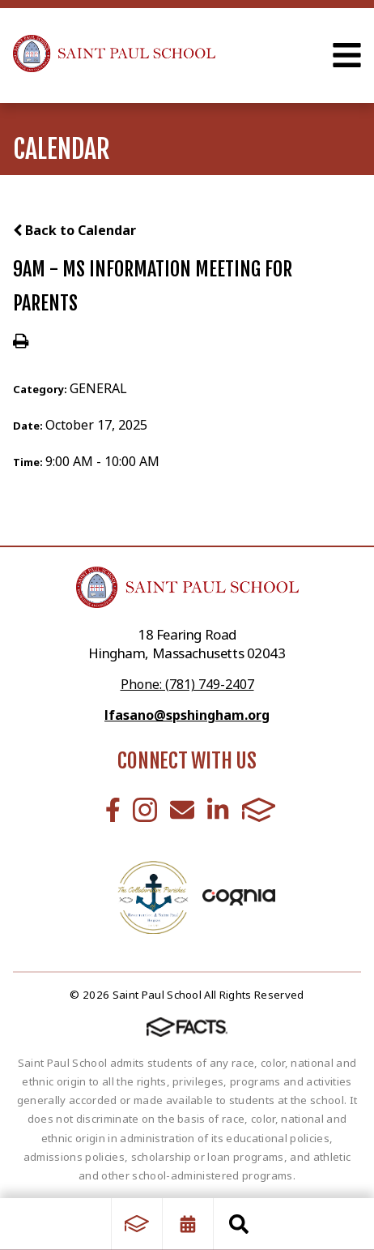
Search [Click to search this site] (239, 1224)
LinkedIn (217, 810)
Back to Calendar (74, 230)
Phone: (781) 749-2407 (187, 684)
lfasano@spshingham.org (187, 715)
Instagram (145, 810)
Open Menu (347, 55)
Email (182, 810)
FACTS (259, 810)
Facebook (113, 810)
